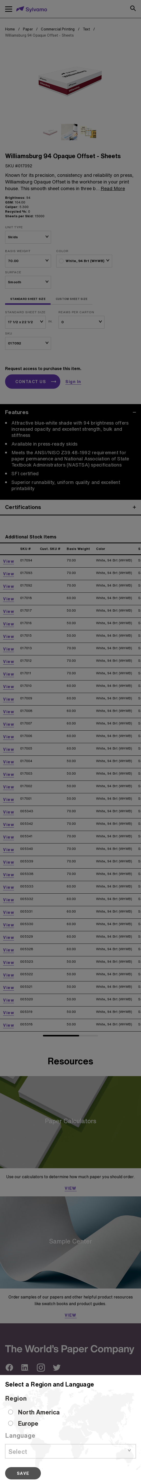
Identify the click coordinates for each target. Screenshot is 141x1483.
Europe (28, 1423)
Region (16, 1398)
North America (39, 1412)
